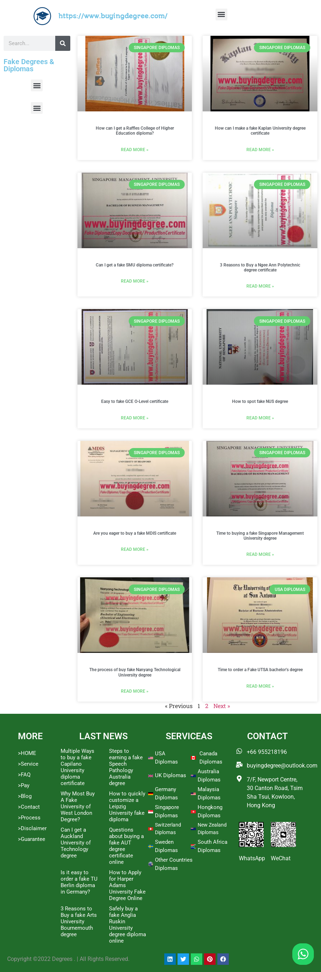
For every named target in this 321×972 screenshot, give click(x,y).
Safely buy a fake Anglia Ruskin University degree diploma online (127, 924)
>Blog (25, 796)
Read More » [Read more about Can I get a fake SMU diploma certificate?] (134, 281)
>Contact (29, 807)
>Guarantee (31, 839)
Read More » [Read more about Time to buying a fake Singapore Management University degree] (260, 554)
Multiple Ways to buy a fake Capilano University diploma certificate (77, 767)
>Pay (23, 785)
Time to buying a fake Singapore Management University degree (260, 536)
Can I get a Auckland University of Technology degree (76, 843)
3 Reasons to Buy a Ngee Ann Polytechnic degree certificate (260, 268)
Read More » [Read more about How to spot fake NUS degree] (260, 417)
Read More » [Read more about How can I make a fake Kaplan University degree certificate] (260, 149)
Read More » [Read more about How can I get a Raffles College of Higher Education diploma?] (134, 149)
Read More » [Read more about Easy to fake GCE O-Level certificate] (134, 417)
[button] (221, 14)
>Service (28, 764)
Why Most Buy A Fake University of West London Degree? (78, 806)
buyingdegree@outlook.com (282, 765)
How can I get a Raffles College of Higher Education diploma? (135, 131)
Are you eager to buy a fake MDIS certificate (134, 533)
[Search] (62, 43)
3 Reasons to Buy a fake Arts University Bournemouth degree (79, 921)
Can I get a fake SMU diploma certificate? (135, 265)
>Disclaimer (32, 828)
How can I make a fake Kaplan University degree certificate (260, 131)
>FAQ (24, 774)
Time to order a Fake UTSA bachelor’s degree (260, 669)
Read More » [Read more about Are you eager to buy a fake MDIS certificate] (134, 549)
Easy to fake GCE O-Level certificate (134, 401)
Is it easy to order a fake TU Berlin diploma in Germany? (79, 882)
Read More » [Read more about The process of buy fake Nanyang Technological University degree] (134, 691)
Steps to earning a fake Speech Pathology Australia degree (126, 767)
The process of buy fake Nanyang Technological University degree (134, 672)
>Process (29, 817)
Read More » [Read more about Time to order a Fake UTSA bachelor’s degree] (260, 686)
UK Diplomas (170, 775)
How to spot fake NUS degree (260, 401)
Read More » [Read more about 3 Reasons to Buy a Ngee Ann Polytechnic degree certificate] (260, 286)
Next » (221, 705)
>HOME (27, 753)
